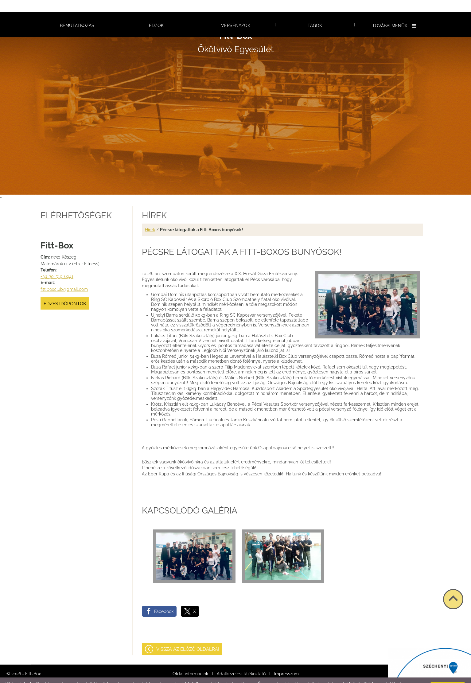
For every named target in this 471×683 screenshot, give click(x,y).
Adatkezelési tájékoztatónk (133, 676)
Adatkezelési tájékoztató (241, 661)
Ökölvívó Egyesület (236, 30)
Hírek (150, 217)
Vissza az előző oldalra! (187, 637)
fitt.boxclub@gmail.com (64, 277)
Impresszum (286, 661)
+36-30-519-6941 (57, 264)
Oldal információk (190, 661)
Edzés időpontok (65, 291)
